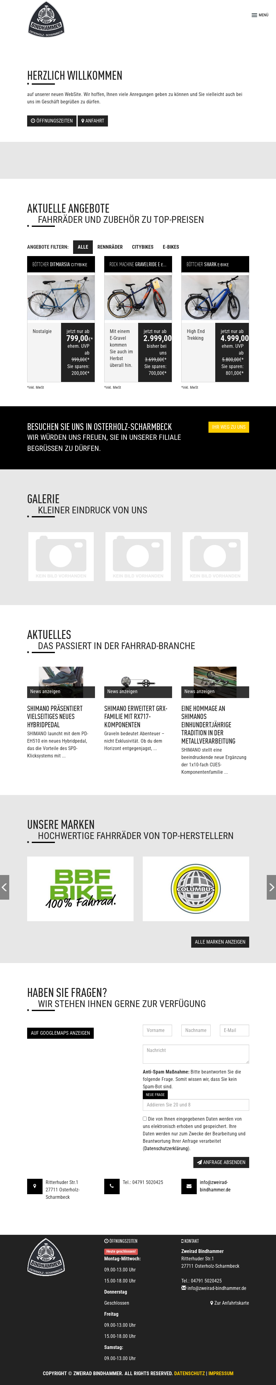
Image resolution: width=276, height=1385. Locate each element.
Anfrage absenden (221, 1162)
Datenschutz (189, 1373)
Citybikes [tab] (143, 247)
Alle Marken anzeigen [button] (220, 942)
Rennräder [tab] (110, 247)
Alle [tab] (83, 247)
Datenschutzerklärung (166, 1148)
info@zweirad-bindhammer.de (216, 1288)
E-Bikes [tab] (171, 247)
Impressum (220, 1373)
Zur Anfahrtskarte (229, 1303)
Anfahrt (92, 121)
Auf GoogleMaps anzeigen (60, 1033)
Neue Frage (155, 1095)
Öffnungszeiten (52, 121)
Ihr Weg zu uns (228, 427)
